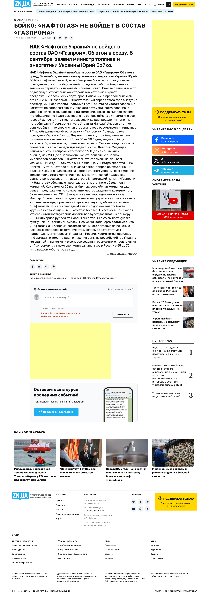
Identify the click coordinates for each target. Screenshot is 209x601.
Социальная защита (67, 541)
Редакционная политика (67, 514)
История (155, 545)
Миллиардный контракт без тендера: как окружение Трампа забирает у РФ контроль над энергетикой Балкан (167, 275)
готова (35, 241)
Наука (107, 541)
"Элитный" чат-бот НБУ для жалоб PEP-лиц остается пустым (167, 291)
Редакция (60, 505)
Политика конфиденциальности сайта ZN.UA (176, 591)
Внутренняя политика (22, 541)
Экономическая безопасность (72, 554)
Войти (161, 5)
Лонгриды (118, 4)
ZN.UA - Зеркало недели (173, 213)
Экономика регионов (22, 563)
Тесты (130, 4)
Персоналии (64, 558)
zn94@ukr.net (90, 518)
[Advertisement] (70, 351)
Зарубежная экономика (69, 545)
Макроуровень (19, 549)
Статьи (73, 4)
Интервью (103, 4)
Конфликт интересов (68, 549)
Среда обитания (112, 549)
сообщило (119, 222)
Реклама (60, 509)
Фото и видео (87, 4)
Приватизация (19, 558)
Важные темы (23, 11)
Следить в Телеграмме (56, 411)
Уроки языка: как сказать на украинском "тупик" (167, 395)
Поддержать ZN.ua (184, 5)
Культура (109, 558)
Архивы (59, 500)
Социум (154, 541)
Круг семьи (156, 549)
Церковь (109, 554)
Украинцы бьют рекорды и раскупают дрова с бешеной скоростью (166, 323)
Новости (61, 4)
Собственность (158, 558)
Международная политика (24, 545)
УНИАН (132, 253)
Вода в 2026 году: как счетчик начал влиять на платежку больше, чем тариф (167, 307)
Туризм (154, 554)
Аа (168, 5)
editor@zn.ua (100, 525)
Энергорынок (18, 554)
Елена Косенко (116, 480)
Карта (58, 518)
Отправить (123, 314)
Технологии (110, 545)
